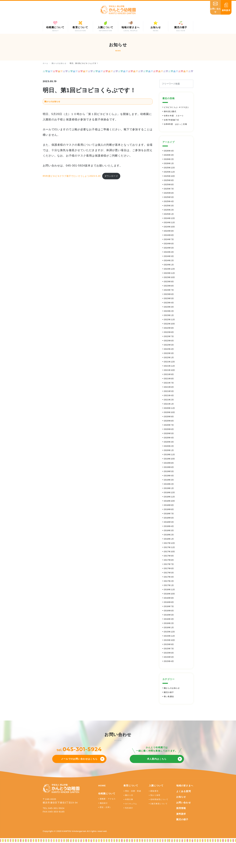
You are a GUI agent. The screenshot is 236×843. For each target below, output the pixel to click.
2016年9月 (169, 598)
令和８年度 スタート (174, 116)
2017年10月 (169, 552)
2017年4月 (169, 577)
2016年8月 (169, 602)
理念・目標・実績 (133, 791)
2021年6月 (169, 387)
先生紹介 (129, 808)
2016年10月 (169, 594)
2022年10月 (169, 324)
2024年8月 (169, 235)
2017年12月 (169, 543)
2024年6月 (169, 244)
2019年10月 (169, 459)
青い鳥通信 (169, 696)
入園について (156, 785)
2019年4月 (169, 476)
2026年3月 (169, 155)
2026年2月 (169, 159)
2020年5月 (169, 433)
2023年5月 (169, 298)
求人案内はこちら (157, 759)
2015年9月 (169, 644)
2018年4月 (169, 526)
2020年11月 (169, 408)
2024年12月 (169, 218)
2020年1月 (169, 450)
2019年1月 (169, 488)
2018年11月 (169, 497)
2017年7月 (169, 564)
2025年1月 (169, 214)
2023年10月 (169, 277)
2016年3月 (169, 619)
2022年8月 (169, 332)
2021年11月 (169, 366)
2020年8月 (169, 421)
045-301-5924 (82, 749)
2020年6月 (169, 429)
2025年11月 (169, 172)
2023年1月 (169, 315)
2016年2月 (169, 623)
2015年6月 (169, 653)
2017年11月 (169, 547)
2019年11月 (169, 455)
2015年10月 (169, 640)
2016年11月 (169, 590)
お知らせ (181, 797)
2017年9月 (169, 556)
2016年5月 (169, 615)
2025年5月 (169, 197)
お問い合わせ (183, 802)
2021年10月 (169, 370)
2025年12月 (169, 168)
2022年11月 (169, 320)
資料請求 (181, 814)
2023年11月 (169, 273)
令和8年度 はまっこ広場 (175, 124)
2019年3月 (169, 480)
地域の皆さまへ (184, 785)
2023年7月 (169, 290)
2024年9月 (169, 231)
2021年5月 (169, 391)
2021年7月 (169, 383)
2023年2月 (169, 311)
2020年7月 (169, 425)
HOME (102, 785)
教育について (131, 785)
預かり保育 (155, 795)
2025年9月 (169, 180)
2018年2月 (169, 535)
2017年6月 (169, 568)
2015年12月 (169, 632)
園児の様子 (169, 692)
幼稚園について (106, 793)
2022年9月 (169, 328)
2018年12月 (169, 492)
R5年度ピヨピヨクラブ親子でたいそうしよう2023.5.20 (72, 176)
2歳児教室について (158, 804)
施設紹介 (104, 803)
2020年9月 (169, 417)
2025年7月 (169, 189)
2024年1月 (169, 265)
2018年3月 (169, 530)
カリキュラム (131, 804)
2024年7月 (169, 239)
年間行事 (129, 799)
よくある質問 (183, 791)
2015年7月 (169, 649)
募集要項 (154, 791)
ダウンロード (111, 176)
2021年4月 (169, 395)
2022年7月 (169, 336)
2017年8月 (169, 560)
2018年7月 (169, 514)
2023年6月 (169, 294)
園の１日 (129, 795)
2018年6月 (169, 518)
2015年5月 (169, 657)
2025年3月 (169, 206)
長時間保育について (159, 799)
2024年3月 (169, 256)
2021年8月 (169, 379)
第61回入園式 (170, 111)
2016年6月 (169, 611)
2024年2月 (169, 260)
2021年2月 (169, 400)
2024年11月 (169, 222)
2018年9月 (169, 505)
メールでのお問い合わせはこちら (79, 759)
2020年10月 (169, 412)
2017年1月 (169, 585)
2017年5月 (169, 573)
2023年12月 (169, 269)
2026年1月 (169, 163)
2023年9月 (169, 282)
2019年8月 (169, 463)
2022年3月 (169, 353)
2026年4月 (169, 151)
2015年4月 (169, 661)
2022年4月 (169, 349)
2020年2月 (169, 446)
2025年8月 (169, 185)
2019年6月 (169, 467)
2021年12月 (169, 362)
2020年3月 (169, 442)
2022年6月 (169, 341)
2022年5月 (169, 345)
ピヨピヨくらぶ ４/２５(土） (177, 107)
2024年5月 (169, 248)
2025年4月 (169, 201)
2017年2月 (169, 581)
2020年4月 (169, 438)
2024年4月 (169, 252)
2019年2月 (169, 484)
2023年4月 (169, 303)
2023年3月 (169, 307)
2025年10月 (169, 176)
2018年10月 (169, 501)
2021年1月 (169, 404)
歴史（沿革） (106, 807)
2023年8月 (169, 286)
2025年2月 (169, 210)
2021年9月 (169, 374)
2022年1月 (169, 357)
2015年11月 (169, 636)
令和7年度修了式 (171, 120)
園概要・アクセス (108, 799)
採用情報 (181, 808)
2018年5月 (169, 522)
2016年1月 (169, 627)
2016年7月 (169, 606)
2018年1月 (169, 539)
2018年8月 (169, 509)
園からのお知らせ (52, 101)
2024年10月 (169, 227)
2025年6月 (169, 193)
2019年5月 (169, 471)
